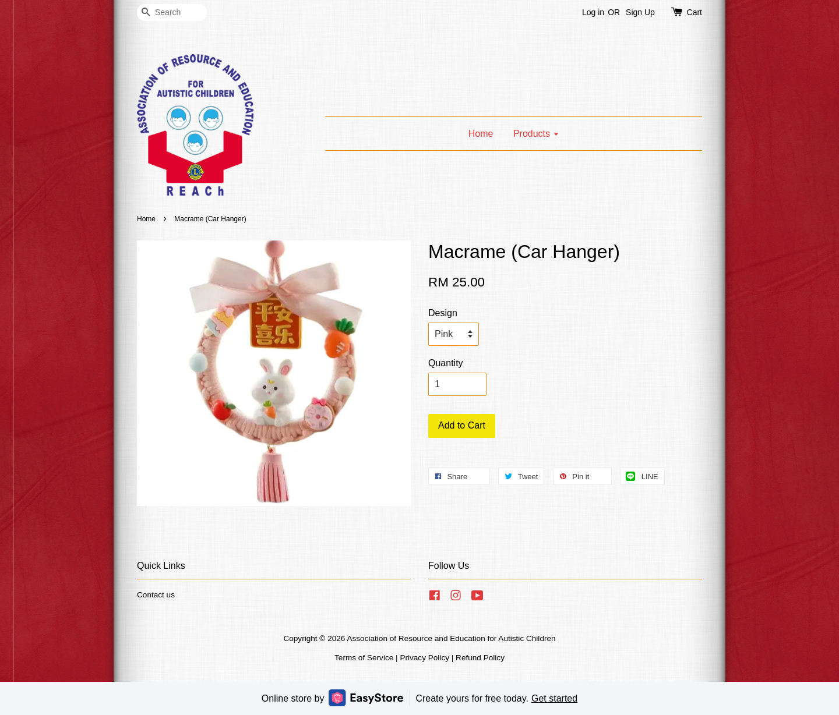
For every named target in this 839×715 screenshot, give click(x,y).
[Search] (172, 12)
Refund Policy (480, 657)
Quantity (445, 363)
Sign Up (640, 12)
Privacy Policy (424, 657)
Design (442, 313)
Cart (694, 12)
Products (536, 134)
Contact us (156, 594)
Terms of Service (363, 657)
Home (480, 134)
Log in (593, 12)
